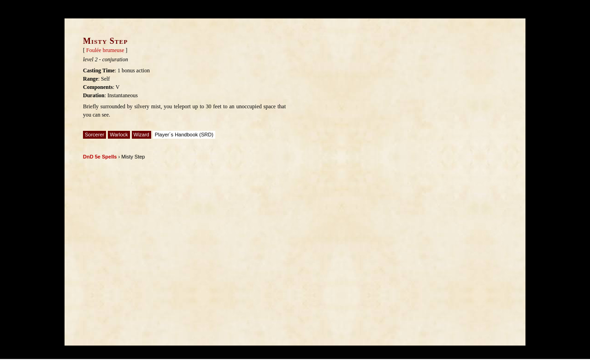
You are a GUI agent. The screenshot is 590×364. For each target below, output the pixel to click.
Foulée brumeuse (105, 50)
